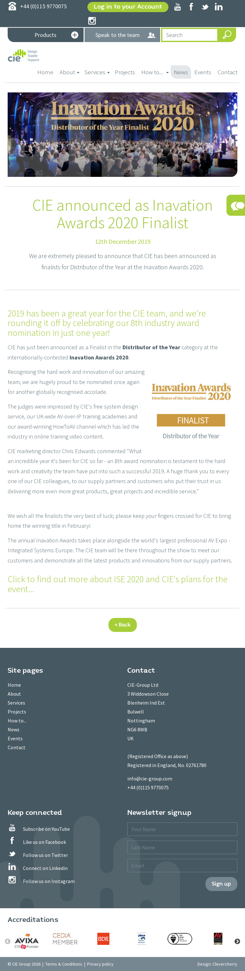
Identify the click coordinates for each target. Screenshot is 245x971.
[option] (27, 941)
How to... (17, 720)
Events (202, 72)
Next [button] (237, 941)
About (14, 694)
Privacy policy (100, 964)
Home (46, 71)
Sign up (221, 884)
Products (56, 35)
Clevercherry (224, 964)
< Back (122, 624)
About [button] (69, 72)
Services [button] (97, 72)
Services (16, 702)
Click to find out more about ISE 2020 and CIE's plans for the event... (117, 584)
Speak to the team (125, 35)
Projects (125, 72)
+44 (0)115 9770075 (148, 787)
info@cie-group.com (149, 778)
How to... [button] (155, 72)
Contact (227, 72)
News (181, 72)
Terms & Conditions (63, 964)
